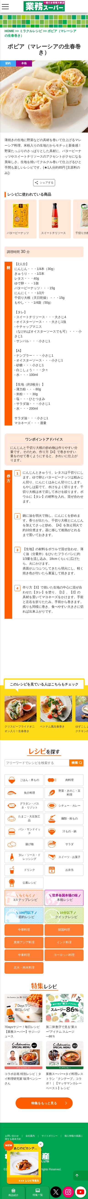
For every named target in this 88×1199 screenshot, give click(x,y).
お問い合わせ (12, 1136)
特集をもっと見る (44, 1103)
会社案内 (30, 1136)
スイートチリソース (53, 233)
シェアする (44, 182)
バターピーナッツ (18, 233)
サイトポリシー (50, 1136)
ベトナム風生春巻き (52, 726)
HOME (9, 31)
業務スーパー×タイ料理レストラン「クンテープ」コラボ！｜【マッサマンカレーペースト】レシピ (65, 1072)
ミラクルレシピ (31, 31)
